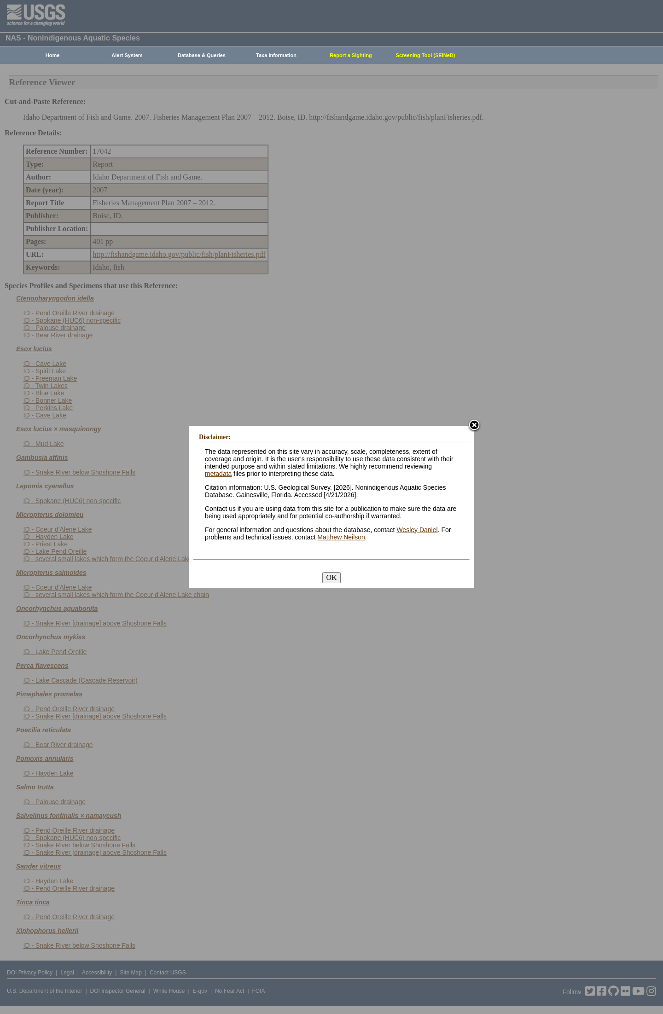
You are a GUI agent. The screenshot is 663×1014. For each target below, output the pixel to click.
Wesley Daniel (416, 529)
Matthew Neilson (341, 537)
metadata (218, 473)
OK (331, 577)
